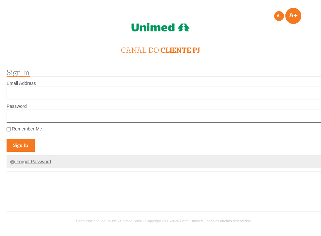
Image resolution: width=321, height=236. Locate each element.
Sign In (20, 145)
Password (17, 106)
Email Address (21, 83)
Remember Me (24, 128)
